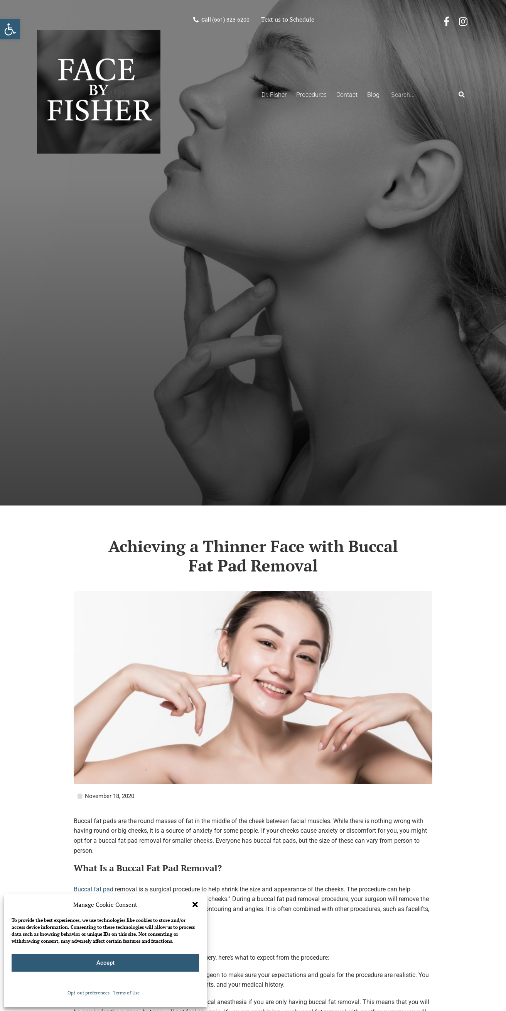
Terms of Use (126, 993)
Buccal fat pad (93, 889)
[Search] (461, 95)
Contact (347, 94)
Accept (105, 962)
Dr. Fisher (274, 94)
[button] (195, 904)
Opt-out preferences (88, 993)
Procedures (311, 94)
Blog (373, 94)
